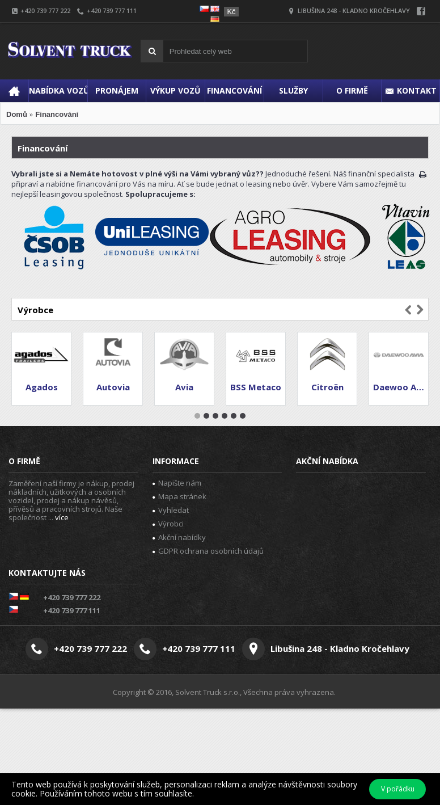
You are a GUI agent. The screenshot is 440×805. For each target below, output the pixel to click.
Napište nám (177, 483)
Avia (184, 387)
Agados (42, 387)
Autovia (113, 387)
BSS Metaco (255, 387)
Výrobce (35, 309)
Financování (56, 114)
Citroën (327, 387)
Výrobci (168, 524)
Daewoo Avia (400, 387)
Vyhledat (171, 510)
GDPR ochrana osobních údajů (208, 551)
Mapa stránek (179, 496)
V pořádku (397, 789)
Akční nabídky (179, 537)
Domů (16, 114)
